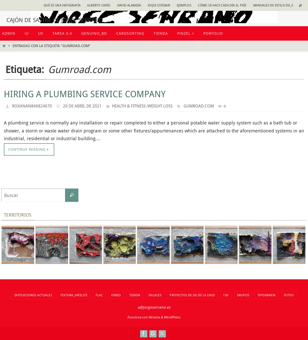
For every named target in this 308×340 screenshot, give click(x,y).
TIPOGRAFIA (267, 295)
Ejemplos (184, 5)
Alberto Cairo (98, 5)
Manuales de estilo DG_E (273, 5)
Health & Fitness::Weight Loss (142, 106)
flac (99, 295)
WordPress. (172, 317)
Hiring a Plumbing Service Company (85, 94)
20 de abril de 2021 (82, 106)
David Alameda (129, 5)
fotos (289, 295)
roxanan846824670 (32, 106)
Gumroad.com (199, 106)
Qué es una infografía (62, 5)
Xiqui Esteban (159, 5)
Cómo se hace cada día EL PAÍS (222, 5)
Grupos (243, 295)
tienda (134, 295)
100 (226, 295)
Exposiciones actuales (33, 295)
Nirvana (154, 317)
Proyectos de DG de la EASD (192, 295)
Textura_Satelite (73, 295)
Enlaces (155, 295)
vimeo (116, 295)
